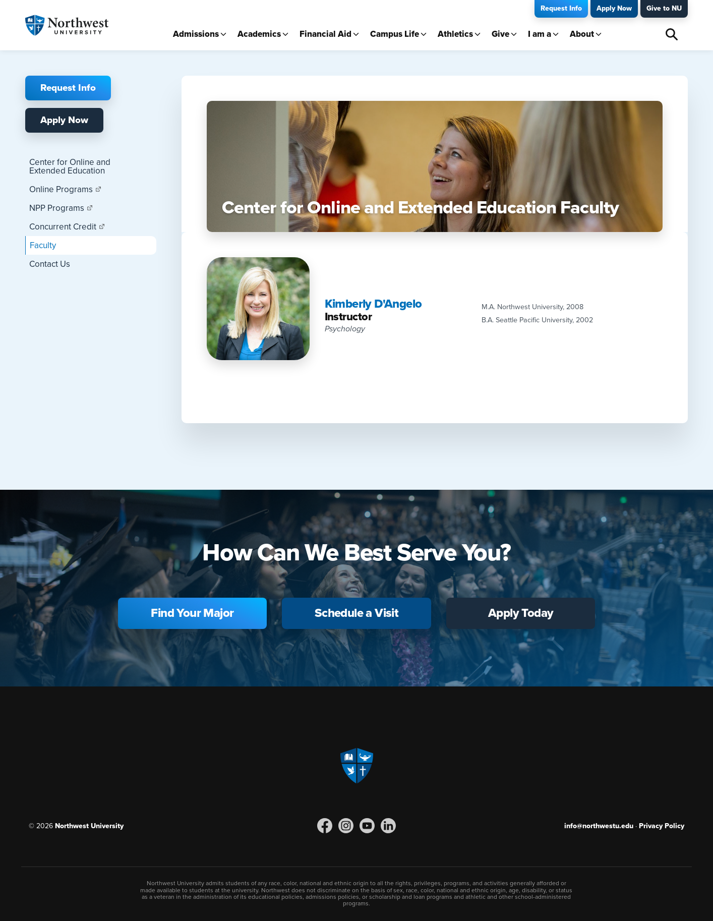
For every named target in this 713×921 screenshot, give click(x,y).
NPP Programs (56, 208)
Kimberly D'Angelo (373, 304)
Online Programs (61, 189)
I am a (539, 34)
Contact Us (49, 264)
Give (500, 34)
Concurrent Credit (62, 226)
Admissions (196, 34)
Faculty (43, 245)
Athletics (455, 34)
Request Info (561, 8)
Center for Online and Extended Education (69, 166)
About (582, 34)
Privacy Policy (661, 826)
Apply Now (614, 8)
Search (672, 34)
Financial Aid (325, 34)
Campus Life (394, 34)
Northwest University (89, 826)
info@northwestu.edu (598, 826)
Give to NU (664, 8)
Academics (259, 34)
